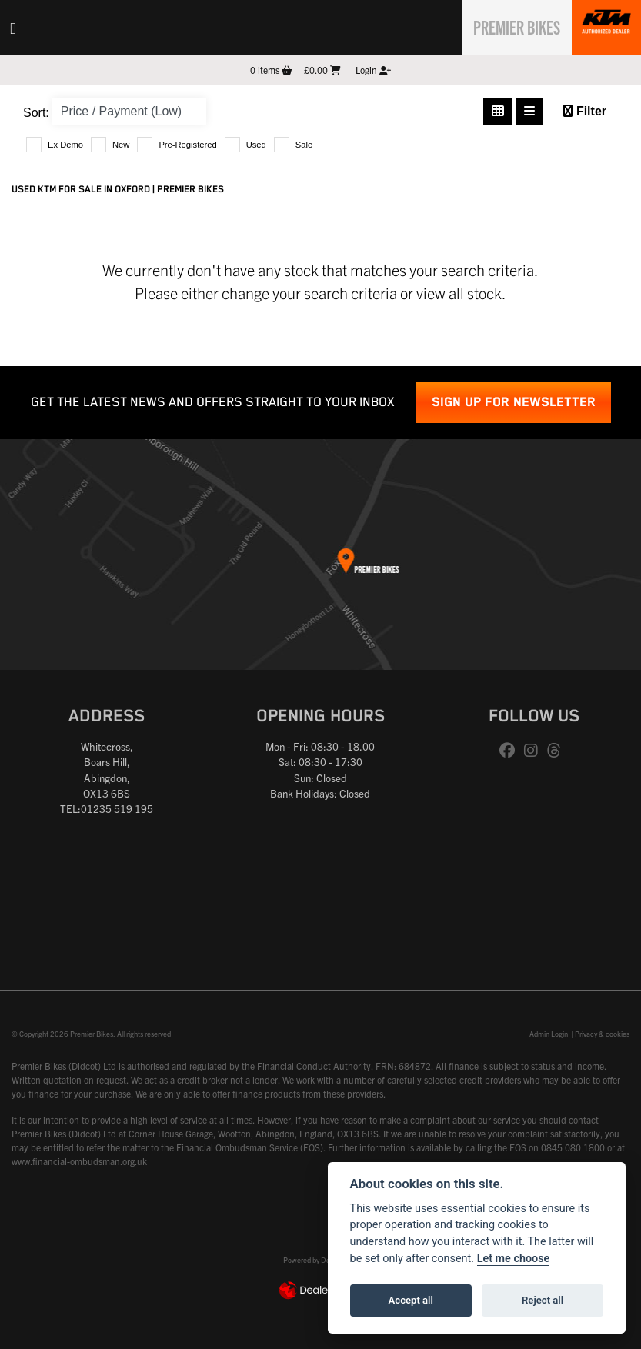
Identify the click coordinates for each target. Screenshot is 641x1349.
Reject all (542, 1300)
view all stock (459, 292)
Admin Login (548, 1033)
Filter (584, 111)
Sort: (36, 112)
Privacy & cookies (602, 1033)
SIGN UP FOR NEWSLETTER (514, 402)
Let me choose (513, 1258)
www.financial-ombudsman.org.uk (79, 1161)
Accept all (411, 1300)
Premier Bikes (508, 25)
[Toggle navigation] (13, 27)
